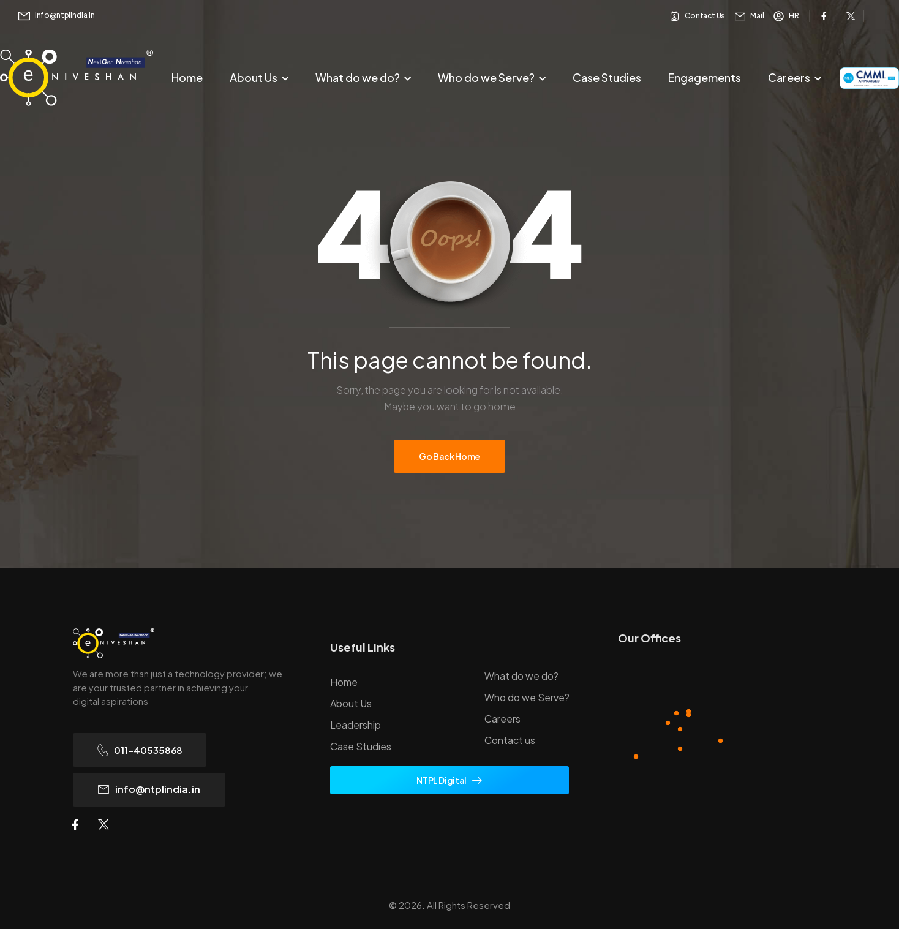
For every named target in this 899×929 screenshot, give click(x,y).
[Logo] (184, 643)
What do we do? (357, 77)
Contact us (509, 740)
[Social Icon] (823, 16)
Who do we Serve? (486, 77)
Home (187, 77)
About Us (253, 77)
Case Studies (607, 77)
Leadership (355, 724)
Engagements (704, 77)
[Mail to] (56, 16)
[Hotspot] (668, 723)
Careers (789, 77)
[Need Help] (697, 16)
